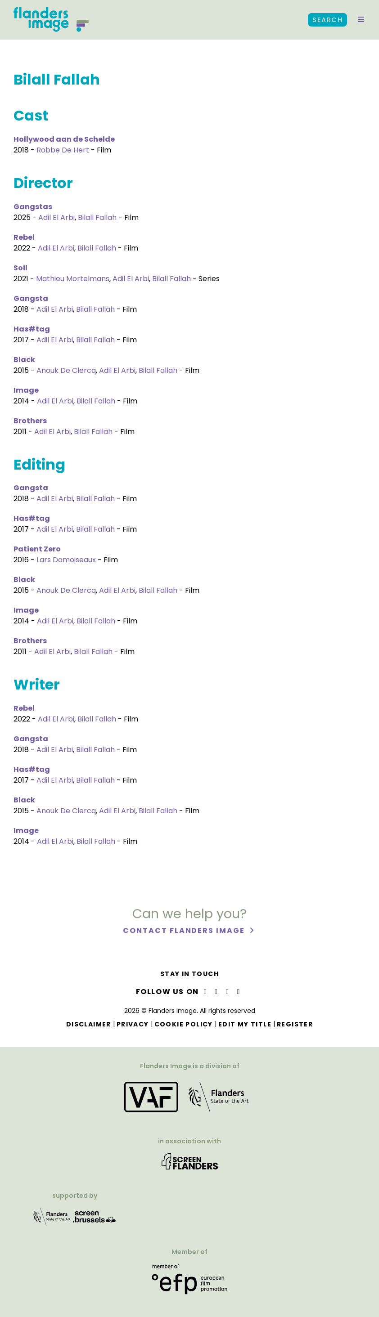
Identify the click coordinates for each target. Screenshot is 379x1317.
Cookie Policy (183, 1024)
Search (327, 19)
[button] (360, 19)
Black (24, 359)
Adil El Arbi (56, 217)
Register (295, 1024)
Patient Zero (37, 549)
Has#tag (32, 329)
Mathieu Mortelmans (72, 278)
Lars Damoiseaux (66, 560)
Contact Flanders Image (185, 935)
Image (26, 390)
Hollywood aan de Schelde (64, 139)
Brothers (30, 421)
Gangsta (31, 298)
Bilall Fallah (97, 217)
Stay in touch (189, 973)
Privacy (133, 1024)
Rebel (24, 237)
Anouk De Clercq (66, 370)
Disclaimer (88, 1024)
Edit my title (244, 1024)
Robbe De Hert (62, 150)
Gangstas (33, 207)
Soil (20, 268)
